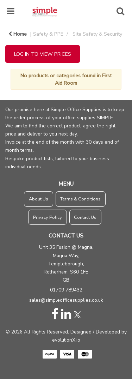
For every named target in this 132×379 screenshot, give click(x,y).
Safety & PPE (48, 33)
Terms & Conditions (80, 199)
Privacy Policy (47, 217)
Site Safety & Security (97, 33)
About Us (38, 199)
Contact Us (85, 217)
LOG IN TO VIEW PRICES (42, 54)
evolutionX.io (66, 340)
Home (17, 33)
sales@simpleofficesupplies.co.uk (66, 300)
